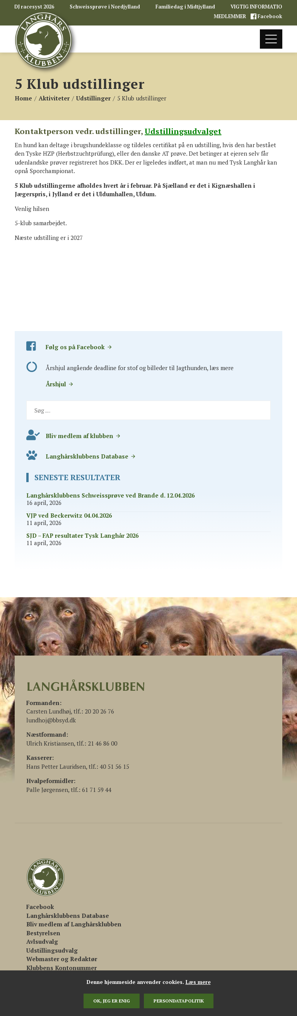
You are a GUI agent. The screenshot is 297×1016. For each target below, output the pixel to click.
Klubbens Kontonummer (61, 968)
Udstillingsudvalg (52, 950)
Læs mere (198, 982)
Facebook (269, 16)
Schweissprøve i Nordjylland (105, 6)
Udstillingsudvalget (183, 131)
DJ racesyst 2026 (34, 6)
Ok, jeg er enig (111, 1001)
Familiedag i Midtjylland (185, 6)
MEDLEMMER (230, 16)
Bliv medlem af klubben (83, 436)
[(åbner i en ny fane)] (40, 907)
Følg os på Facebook (79, 347)
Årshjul (60, 384)
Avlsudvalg (42, 941)
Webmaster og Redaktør (61, 959)
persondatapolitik (179, 1001)
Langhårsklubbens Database (91, 456)
